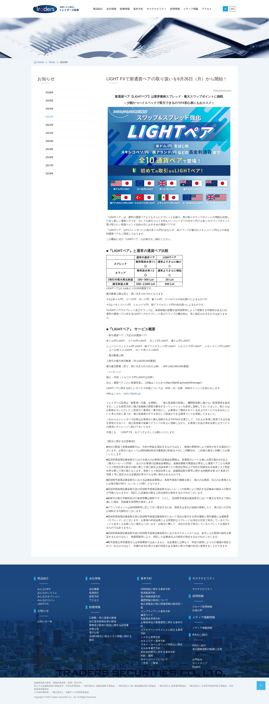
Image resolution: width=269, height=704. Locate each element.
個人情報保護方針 (150, 596)
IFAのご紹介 (199, 645)
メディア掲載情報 (202, 627)
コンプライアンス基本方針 (155, 611)
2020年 (49, 141)
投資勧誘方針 (148, 592)
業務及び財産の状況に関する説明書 (109, 625)
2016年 (49, 173)
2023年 (49, 116)
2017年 (49, 165)
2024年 (49, 108)
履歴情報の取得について (154, 600)
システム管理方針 (150, 637)
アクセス (207, 8)
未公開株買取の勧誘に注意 (207, 649)
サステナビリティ (156, 8)
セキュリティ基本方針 (153, 640)
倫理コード (147, 614)
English (196, 666)
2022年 (49, 124)
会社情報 (111, 8)
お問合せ (197, 659)
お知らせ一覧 (44, 621)
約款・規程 (147, 655)
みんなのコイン (46, 600)
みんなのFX (43, 589)
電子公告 (94, 632)
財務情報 (125, 8)
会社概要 (94, 589)
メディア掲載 (190, 8)
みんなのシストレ (47, 592)
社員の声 (197, 610)
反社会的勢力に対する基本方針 (158, 651)
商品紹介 (98, 8)
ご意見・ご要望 (149, 663)
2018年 (49, 157)
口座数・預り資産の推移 (102, 617)
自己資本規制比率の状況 (102, 621)
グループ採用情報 (202, 606)
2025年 (49, 100)
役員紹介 (94, 592)
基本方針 (138, 8)
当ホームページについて (154, 659)
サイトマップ (199, 663)
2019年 (49, 149)
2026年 (49, 92)
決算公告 (94, 628)
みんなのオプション (48, 596)
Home (40, 62)
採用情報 (175, 8)
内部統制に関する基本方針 (155, 589)
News (52, 62)
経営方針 (94, 596)
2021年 (49, 133)
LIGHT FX (43, 603)
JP (225, 9)
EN (232, 9)
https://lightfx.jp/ (132, 393)
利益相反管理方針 (150, 618)
